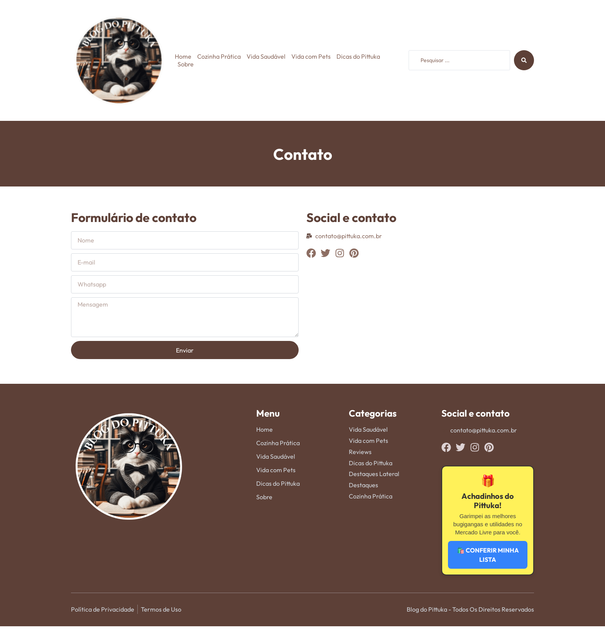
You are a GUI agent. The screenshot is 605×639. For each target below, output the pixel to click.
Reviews (360, 452)
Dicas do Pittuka (358, 56)
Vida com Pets (311, 56)
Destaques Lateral (374, 474)
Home (183, 56)
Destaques (363, 485)
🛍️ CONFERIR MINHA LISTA (488, 554)
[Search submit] (524, 60)
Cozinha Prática (219, 56)
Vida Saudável (266, 56)
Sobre (185, 64)
